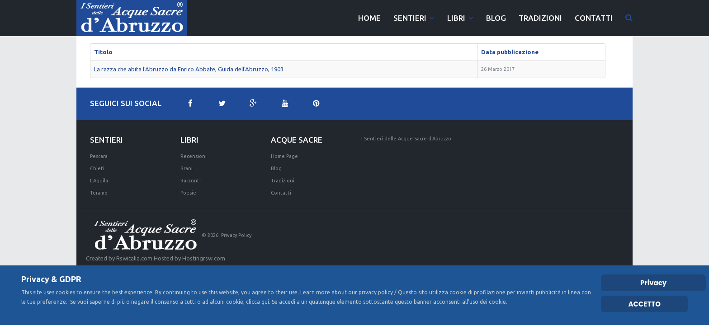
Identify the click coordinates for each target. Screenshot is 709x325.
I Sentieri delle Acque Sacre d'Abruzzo (406, 138)
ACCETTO (644, 304)
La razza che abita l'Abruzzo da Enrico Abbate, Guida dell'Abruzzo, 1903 (189, 69)
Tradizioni (282, 180)
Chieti (97, 168)
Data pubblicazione (510, 52)
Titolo (103, 52)
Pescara (99, 156)
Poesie (188, 192)
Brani (186, 168)
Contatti (281, 192)
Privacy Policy (236, 235)
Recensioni (193, 156)
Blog (276, 168)
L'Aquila (99, 180)
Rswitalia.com (134, 258)
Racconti (190, 180)
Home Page (284, 156)
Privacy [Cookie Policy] (653, 283)
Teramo (99, 192)
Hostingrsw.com (203, 258)
